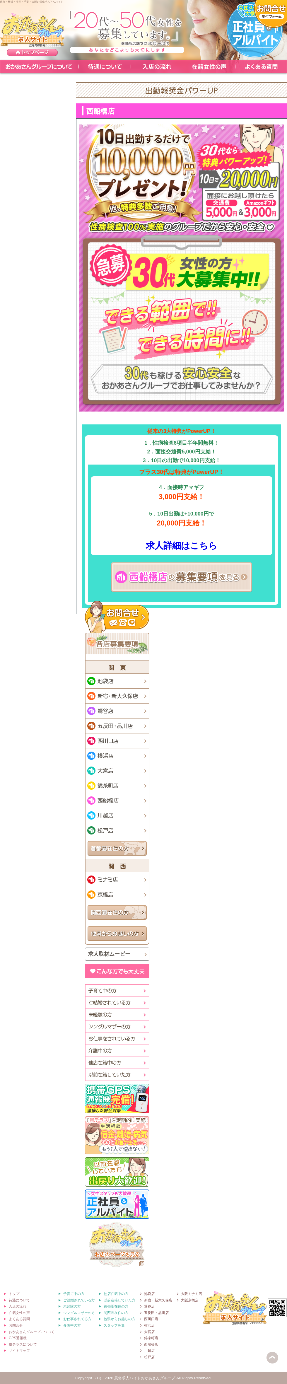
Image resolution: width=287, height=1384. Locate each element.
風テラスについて (23, 1344)
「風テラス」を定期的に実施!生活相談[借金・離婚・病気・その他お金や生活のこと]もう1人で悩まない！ (117, 1135)
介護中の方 (117, 1051)
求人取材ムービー (109, 954)
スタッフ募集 (114, 1325)
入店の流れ (157, 66)
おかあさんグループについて (39, 66)
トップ (14, 1294)
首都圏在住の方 (117, 848)
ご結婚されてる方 (117, 1002)
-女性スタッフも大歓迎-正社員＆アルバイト (255, 29)
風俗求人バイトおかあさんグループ (144, 1378)
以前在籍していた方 (117, 1075)
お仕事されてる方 (77, 1319)
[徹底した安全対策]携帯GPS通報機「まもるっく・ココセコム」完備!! (117, 1098)
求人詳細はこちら (181, 545)
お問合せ (117, 616)
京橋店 (117, 894)
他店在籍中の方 (117, 1063)
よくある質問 (261, 66)
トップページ (32, 52)
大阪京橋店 (190, 1300)
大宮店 (117, 770)
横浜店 (117, 755)
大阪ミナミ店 (191, 1294)
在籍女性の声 (209, 66)
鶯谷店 (117, 711)
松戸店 (117, 830)
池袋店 (117, 681)
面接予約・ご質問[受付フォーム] (270, 14)
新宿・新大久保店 (117, 696)
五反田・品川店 (117, 726)
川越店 (117, 815)
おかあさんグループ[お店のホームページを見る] (117, 1245)
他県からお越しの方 (117, 933)
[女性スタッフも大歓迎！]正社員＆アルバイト (117, 1204)
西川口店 (117, 740)
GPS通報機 (18, 1338)
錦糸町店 (117, 785)
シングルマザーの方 (117, 1027)
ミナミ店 (117, 879)
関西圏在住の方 (117, 912)
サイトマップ (19, 1351)
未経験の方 (117, 1014)
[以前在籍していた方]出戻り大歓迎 (117, 1172)
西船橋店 (117, 800)
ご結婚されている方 (79, 1300)
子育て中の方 (117, 990)
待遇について (104, 66)
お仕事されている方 (117, 1039)
